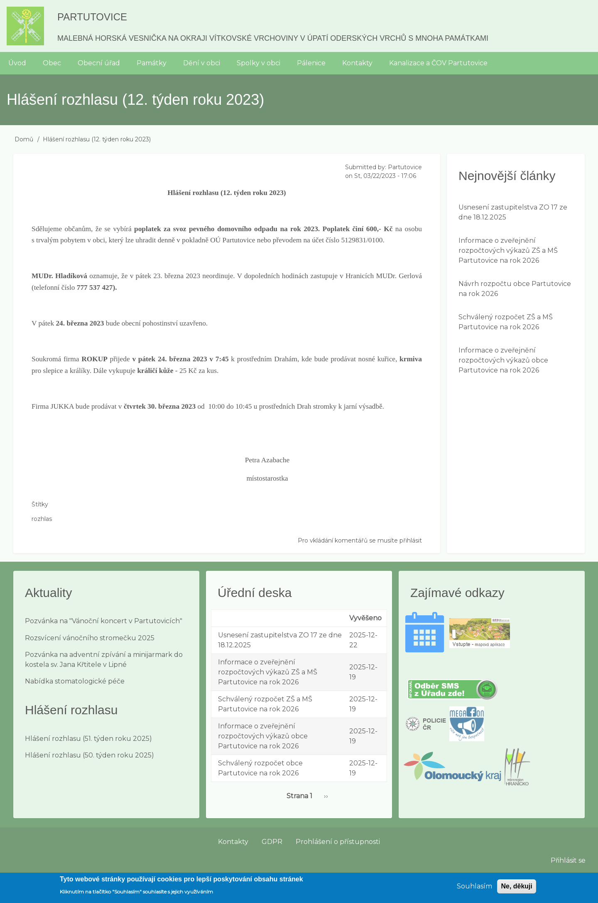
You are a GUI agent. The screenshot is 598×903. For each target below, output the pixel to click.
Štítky (40, 504)
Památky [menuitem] (152, 63)
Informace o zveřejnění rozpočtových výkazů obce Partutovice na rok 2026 (503, 360)
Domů (24, 139)
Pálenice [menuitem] (311, 63)
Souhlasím (474, 889)
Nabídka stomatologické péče (75, 681)
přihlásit (410, 540)
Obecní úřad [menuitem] (99, 63)
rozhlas (42, 519)
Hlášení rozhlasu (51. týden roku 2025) (88, 739)
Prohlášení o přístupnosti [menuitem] (338, 842)
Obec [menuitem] (52, 63)
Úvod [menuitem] (17, 63)
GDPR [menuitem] (272, 842)
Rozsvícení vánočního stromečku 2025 (89, 638)
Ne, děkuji (516, 889)
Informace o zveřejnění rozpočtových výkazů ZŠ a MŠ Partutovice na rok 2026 (508, 250)
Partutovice (92, 16)
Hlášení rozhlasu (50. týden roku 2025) (89, 755)
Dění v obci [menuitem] (201, 63)
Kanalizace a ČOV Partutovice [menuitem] (438, 63)
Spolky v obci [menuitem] (258, 63)
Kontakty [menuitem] (357, 63)
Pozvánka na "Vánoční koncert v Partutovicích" (103, 621)
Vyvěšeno (365, 618)
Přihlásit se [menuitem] (568, 860)
